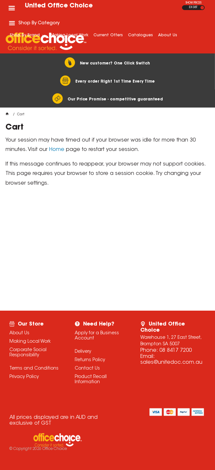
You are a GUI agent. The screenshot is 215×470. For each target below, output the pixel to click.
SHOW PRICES (193, 3)
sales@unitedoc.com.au (171, 362)
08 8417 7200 (175, 350)
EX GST (193, 7)
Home (56, 149)
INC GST (202, 7)
